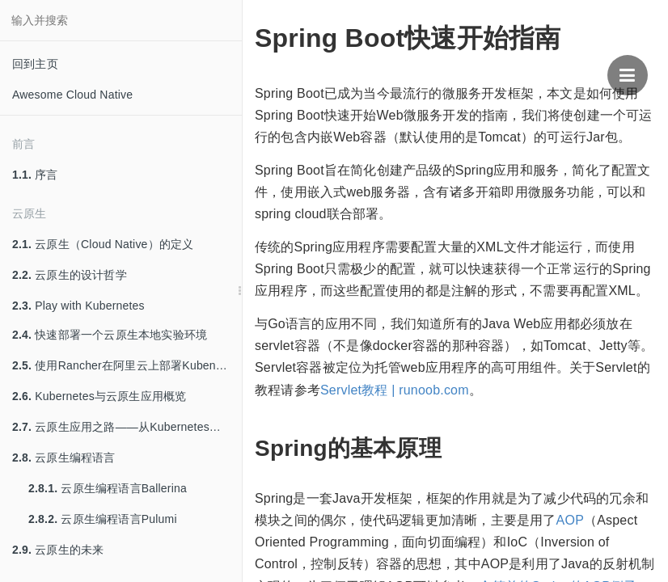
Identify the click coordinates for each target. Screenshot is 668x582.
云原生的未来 (58, 549)
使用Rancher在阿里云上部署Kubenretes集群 (127, 365)
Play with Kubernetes (78, 305)
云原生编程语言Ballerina (107, 488)
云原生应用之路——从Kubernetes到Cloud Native (127, 426)
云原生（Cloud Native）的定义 (102, 244)
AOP (570, 520)
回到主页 (35, 63)
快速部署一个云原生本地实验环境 (109, 334)
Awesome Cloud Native (72, 94)
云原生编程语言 (64, 457)
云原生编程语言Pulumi (102, 518)
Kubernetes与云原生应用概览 (99, 396)
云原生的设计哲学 (69, 274)
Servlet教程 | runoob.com (394, 390)
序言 (35, 174)
